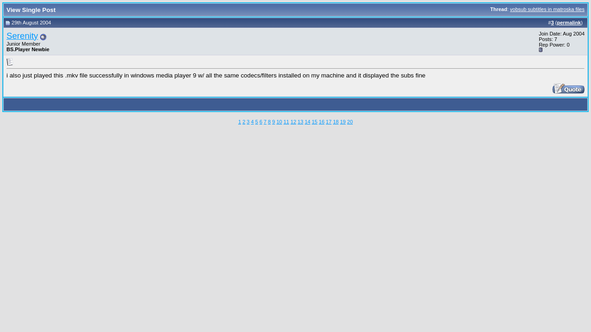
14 (307, 122)
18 (335, 122)
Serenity (22, 36)
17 (329, 122)
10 (279, 122)
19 (342, 122)
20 (350, 122)
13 (300, 122)
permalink (569, 22)
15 (314, 122)
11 (286, 122)
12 (293, 122)
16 (322, 122)
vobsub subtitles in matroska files (547, 9)
